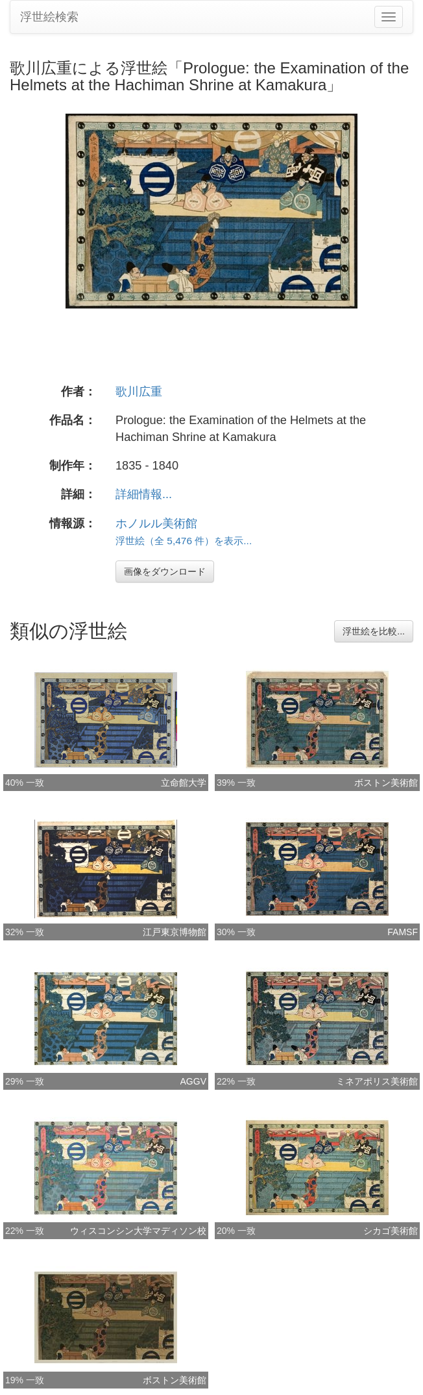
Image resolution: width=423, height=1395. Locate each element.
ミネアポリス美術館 (377, 1081)
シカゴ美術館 (390, 1230)
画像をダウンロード (165, 571)
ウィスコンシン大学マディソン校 (138, 1230)
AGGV (193, 1081)
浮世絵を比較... (374, 631)
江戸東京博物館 (174, 932)
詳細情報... (143, 494)
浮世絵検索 (49, 16)
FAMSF (402, 932)
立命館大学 (183, 782)
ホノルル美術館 (156, 523)
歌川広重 (138, 391)
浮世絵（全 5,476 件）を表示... (183, 540)
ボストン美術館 (386, 782)
